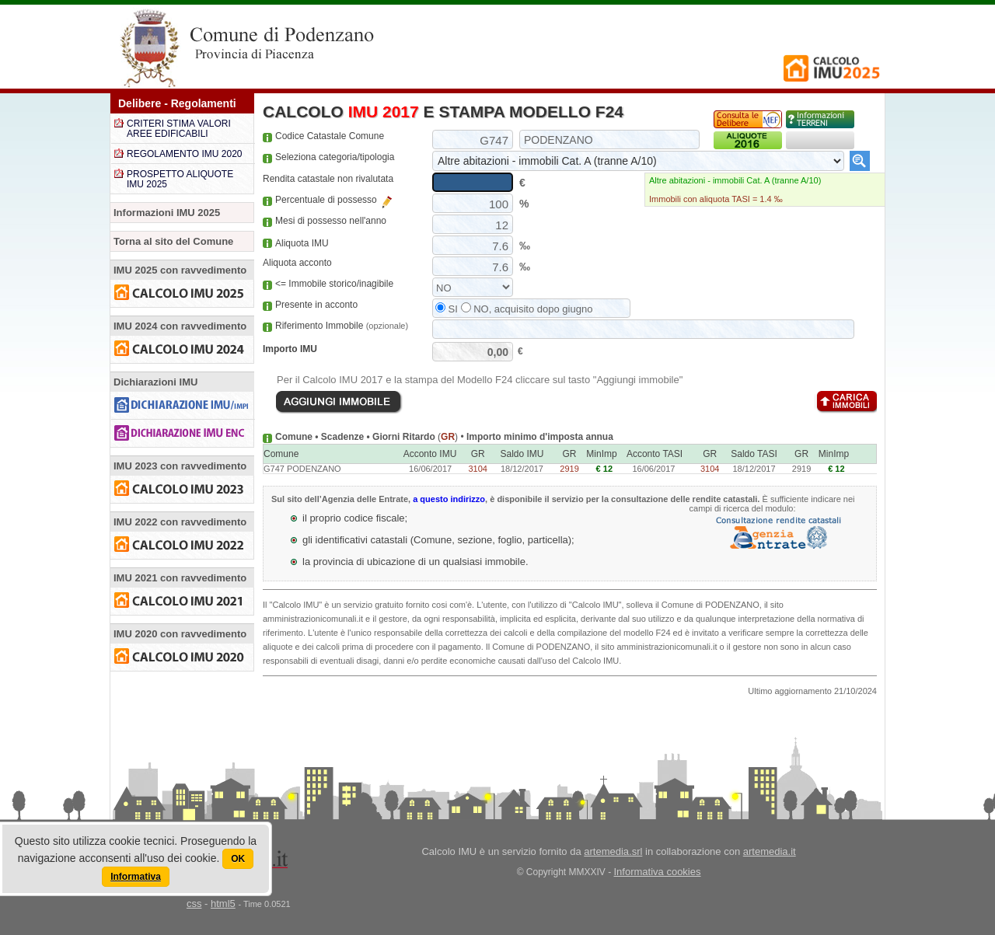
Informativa (135, 876)
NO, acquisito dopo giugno (527, 309)
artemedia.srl (613, 851)
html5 (223, 903)
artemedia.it (769, 851)
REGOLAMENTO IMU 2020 (185, 153)
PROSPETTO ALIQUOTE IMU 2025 (180, 179)
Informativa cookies (657, 871)
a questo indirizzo (449, 499)
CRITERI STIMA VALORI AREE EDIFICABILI (179, 128)
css (194, 903)
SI (446, 309)
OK (238, 858)
